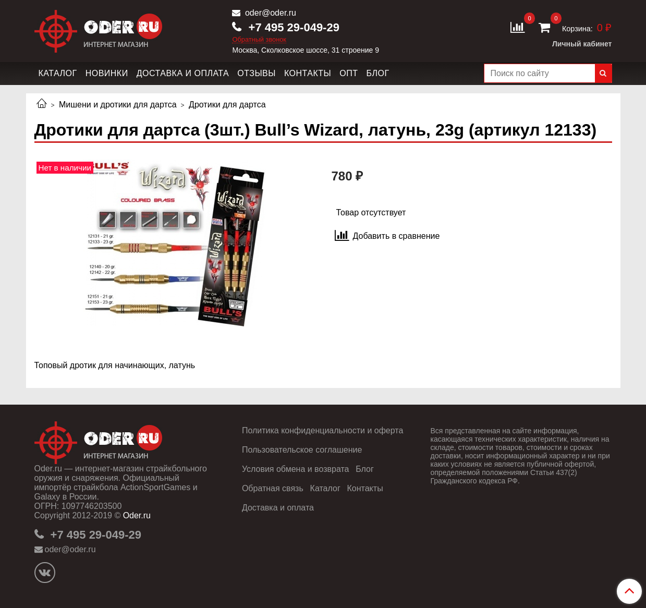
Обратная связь (272, 488)
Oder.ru (137, 515)
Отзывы (256, 73)
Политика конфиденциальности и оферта (322, 430)
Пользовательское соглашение (302, 449)
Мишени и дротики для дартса (118, 104)
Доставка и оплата (183, 73)
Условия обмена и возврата (295, 469)
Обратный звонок (259, 40)
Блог (377, 73)
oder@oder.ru (269, 12)
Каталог (58, 73)
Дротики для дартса (227, 104)
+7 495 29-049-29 (292, 27)
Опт (348, 73)
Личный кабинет (582, 43)
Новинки (107, 73)
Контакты (307, 73)
